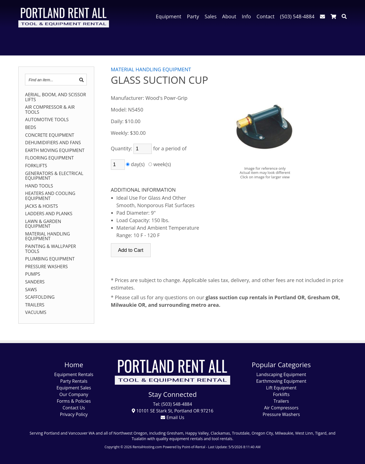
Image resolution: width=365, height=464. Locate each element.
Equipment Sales (73, 388)
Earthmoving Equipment (281, 381)
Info (246, 16)
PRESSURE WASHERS (46, 266)
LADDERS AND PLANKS (48, 213)
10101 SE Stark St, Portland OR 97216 (172, 411)
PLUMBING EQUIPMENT (50, 259)
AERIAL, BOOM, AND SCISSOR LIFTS (55, 97)
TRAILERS (34, 305)
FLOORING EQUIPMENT (49, 158)
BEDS (30, 127)
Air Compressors (281, 408)
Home (73, 364)
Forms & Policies (74, 401)
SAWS (31, 289)
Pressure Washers (281, 414)
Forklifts (281, 394)
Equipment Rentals (73, 374)
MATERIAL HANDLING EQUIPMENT (47, 236)
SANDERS (34, 282)
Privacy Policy (74, 414)
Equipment (168, 16)
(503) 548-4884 (297, 16)
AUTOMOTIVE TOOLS (47, 119)
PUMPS (32, 274)
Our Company (73, 394)
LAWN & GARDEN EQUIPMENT (43, 224)
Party (193, 16)
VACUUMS (35, 312)
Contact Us (74, 408)
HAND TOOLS (39, 186)
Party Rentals (73, 381)
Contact (266, 16)
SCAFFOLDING (39, 297)
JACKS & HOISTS (41, 206)
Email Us (172, 417)
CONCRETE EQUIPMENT (49, 135)
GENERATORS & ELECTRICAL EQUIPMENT (54, 176)
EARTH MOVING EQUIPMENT (55, 150)
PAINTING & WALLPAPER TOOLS (50, 249)
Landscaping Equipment (281, 374)
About (229, 16)
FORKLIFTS (36, 165)
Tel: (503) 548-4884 (172, 404)
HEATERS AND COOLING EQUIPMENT (50, 196)
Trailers (281, 401)
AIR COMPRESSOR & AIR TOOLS (50, 110)
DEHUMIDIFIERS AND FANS (53, 142)
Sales (211, 16)
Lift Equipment (281, 388)
